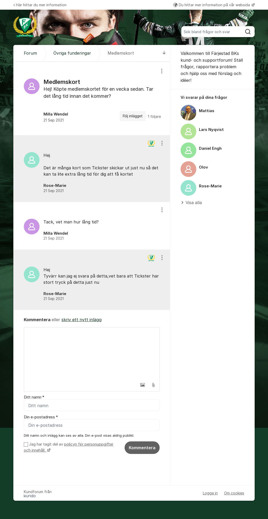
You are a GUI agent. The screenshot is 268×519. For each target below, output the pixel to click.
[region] (91, 98)
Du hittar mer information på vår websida (212, 5)
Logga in (210, 493)
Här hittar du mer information (39, 5)
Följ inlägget (133, 116)
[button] (142, 385)
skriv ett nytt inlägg (82, 319)
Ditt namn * (34, 397)
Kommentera (142, 447)
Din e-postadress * (41, 417)
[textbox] (91, 353)
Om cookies (234, 493)
